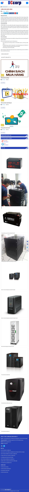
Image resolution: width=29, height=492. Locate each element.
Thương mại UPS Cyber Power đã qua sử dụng (8, 261)
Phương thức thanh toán (5, 127)
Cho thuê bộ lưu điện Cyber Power (6, 403)
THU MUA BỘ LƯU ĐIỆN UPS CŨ (6, 462)
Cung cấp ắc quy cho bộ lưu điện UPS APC (8, 233)
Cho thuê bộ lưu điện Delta (5, 374)
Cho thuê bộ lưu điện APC (5, 431)
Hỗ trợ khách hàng (6, 138)
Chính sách (5, 6)
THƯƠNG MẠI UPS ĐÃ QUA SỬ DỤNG (7, 457)
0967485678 (5, 443)
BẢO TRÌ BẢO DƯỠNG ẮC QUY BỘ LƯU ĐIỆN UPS (9, 453)
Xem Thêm (3, 82)
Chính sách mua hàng (5, 77)
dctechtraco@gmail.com (7, 441)
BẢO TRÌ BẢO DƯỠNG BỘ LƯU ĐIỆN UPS (7, 459)
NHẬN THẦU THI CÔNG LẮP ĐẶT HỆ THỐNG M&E (9, 460)
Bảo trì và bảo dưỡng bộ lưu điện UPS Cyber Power (9, 318)
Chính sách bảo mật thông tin (6, 102)
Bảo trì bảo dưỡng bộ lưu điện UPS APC (7, 346)
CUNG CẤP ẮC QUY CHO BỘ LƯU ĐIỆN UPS (8, 455)
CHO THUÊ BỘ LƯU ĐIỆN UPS (6, 450)
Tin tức (3, 148)
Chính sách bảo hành (4, 472)
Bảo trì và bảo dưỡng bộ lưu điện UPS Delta (8, 289)
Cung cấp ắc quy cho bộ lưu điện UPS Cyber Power (9, 204)
